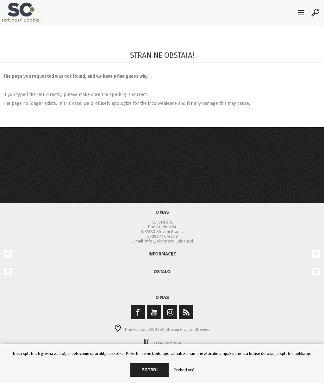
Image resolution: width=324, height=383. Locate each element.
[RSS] (186, 312)
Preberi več (183, 370)
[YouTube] (154, 312)
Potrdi (149, 370)
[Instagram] (170, 312)
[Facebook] (138, 312)
